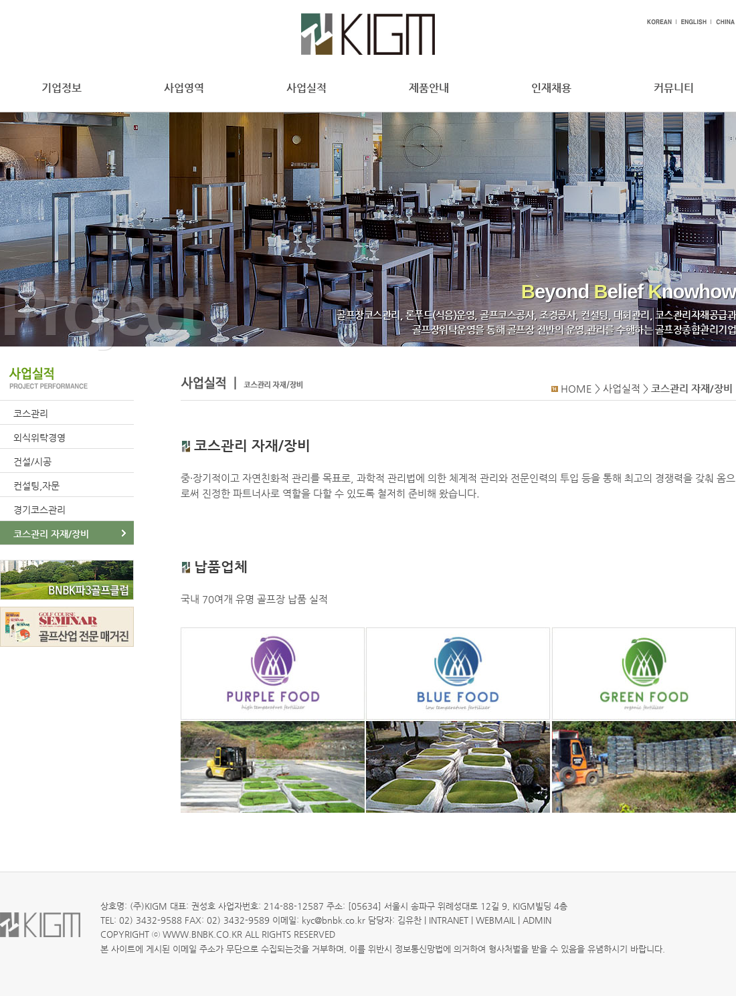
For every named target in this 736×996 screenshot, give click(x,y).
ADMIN (537, 920)
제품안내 (429, 88)
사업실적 (306, 88)
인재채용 (551, 88)
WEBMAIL (495, 920)
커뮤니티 (674, 88)
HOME (576, 388)
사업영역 (184, 88)
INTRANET (448, 920)
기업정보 (61, 88)
